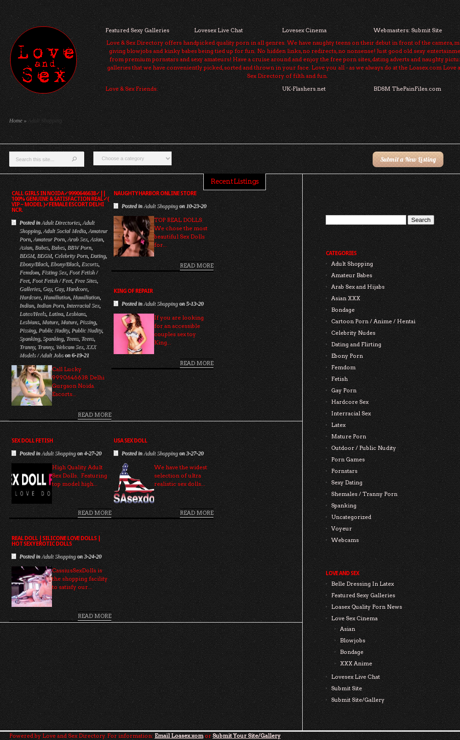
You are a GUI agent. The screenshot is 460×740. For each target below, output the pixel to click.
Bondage (343, 309)
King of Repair (133, 291)
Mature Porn (348, 436)
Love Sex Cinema (354, 618)
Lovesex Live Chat (218, 30)
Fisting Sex (53, 272)
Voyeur (341, 528)
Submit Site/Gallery (358, 699)
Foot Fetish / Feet (51, 280)
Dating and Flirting (356, 344)
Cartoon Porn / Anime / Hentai (373, 321)
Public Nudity (53, 330)
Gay (47, 289)
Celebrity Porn (70, 255)
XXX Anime (356, 663)
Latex (338, 424)
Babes (41, 247)
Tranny (26, 347)
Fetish (339, 378)
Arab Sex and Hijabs (358, 286)
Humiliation (56, 297)
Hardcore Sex (349, 401)
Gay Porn (343, 390)
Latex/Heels (32, 313)
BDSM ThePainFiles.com (407, 88)
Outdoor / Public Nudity (363, 447)
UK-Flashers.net (304, 88)
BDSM (26, 255)
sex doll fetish (32, 440)
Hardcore (76, 289)
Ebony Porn (347, 355)
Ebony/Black (33, 264)
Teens (72, 338)
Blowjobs (352, 640)
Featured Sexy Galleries (137, 30)
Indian (26, 305)
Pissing (87, 322)
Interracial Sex (82, 305)
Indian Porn (49, 305)
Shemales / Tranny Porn (364, 493)
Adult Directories (60, 222)
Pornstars (344, 470)
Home (16, 120)
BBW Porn (79, 247)
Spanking (29, 338)
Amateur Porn (48, 239)
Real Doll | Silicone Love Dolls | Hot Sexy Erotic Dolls (56, 541)
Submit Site (346, 688)
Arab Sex (77, 239)
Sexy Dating (346, 482)
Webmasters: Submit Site (408, 30)
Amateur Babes (351, 275)
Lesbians (76, 313)
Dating (97, 255)
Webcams (345, 539)
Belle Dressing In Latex (362, 583)
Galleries (29, 289)
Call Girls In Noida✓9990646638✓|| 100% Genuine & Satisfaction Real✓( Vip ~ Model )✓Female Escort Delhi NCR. (60, 201)
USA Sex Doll (130, 440)
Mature (50, 322)
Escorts (89, 264)
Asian (96, 239)
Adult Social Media (64, 230)
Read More (94, 414)
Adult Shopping (161, 206)
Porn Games (348, 459)
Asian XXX (345, 298)
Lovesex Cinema (304, 30)
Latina (55, 313)
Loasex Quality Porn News (366, 606)
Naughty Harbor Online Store (155, 193)
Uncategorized (351, 516)
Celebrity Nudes (353, 332)
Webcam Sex (69, 347)
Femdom (29, 272)
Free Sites (86, 280)
